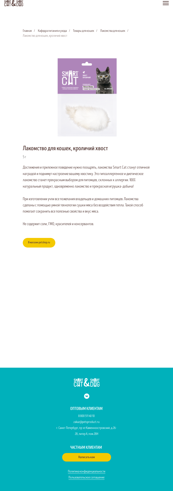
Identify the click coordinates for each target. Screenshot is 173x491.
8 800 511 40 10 (86, 416)
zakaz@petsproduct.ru (86, 422)
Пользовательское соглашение (86, 477)
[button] (86, 457)
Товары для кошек (83, 31)
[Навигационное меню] (166, 3)
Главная (27, 31)
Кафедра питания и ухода (52, 31)
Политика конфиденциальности (86, 471)
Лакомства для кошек (112, 31)
